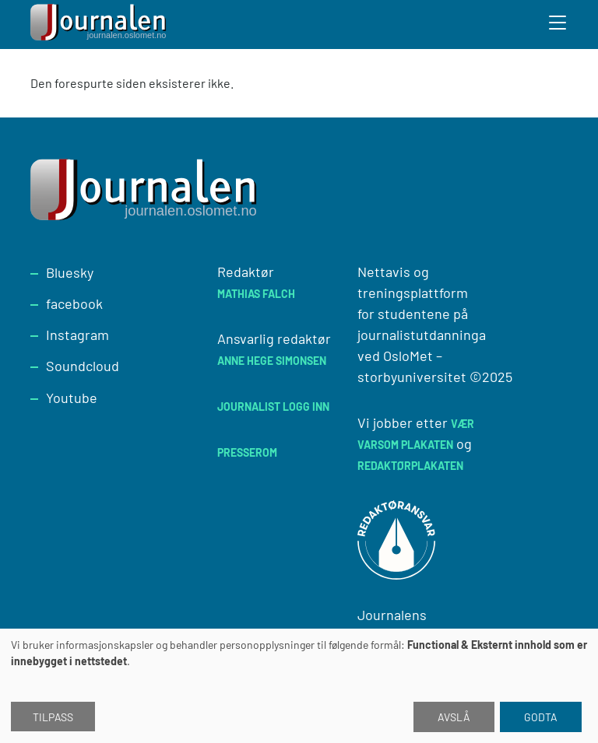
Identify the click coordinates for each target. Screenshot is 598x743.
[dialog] (299, 686)
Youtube (71, 397)
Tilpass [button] (53, 717)
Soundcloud (82, 365)
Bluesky (69, 272)
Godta (541, 717)
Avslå (454, 717)
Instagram (77, 334)
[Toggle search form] (558, 25)
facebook (74, 303)
